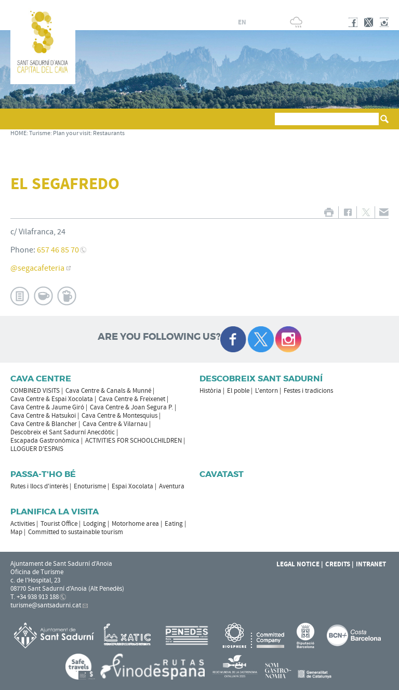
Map (16, 532)
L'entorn (266, 391)
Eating (174, 524)
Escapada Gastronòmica (44, 440)
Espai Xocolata (132, 486)
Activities (22, 524)
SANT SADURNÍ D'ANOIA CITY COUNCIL (320, 7)
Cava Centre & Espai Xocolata (51, 399)
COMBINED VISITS (35, 391)
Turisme (39, 133)
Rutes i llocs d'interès (39, 486)
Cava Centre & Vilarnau (115, 424)
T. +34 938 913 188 (34, 597)
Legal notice (298, 564)
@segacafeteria (37, 268)
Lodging (94, 524)
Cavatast (222, 474)
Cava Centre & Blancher (43, 424)
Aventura (171, 486)
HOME (18, 133)
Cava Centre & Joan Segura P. (131, 407)
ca (205, 22)
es (217, 22)
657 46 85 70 (58, 250)
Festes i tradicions (308, 391)
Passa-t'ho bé (43, 474)
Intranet (371, 564)
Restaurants (109, 133)
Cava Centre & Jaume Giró (47, 407)
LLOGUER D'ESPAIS (36, 449)
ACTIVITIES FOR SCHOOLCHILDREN (133, 440)
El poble (238, 391)
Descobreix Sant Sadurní (261, 378)
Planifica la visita (54, 511)
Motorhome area (135, 524)
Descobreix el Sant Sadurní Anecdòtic (62, 432)
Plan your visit (71, 133)
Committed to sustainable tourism (75, 532)
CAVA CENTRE (40, 378)
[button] (20, 123)
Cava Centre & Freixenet (132, 399)
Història (210, 391)
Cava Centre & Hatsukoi (43, 416)
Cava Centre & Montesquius (119, 416)
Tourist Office (59, 524)
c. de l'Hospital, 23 (35, 580)
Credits (337, 564)
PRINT (329, 212)
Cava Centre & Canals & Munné (108, 391)
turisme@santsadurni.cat (45, 605)
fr (229, 22)
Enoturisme (90, 486)
